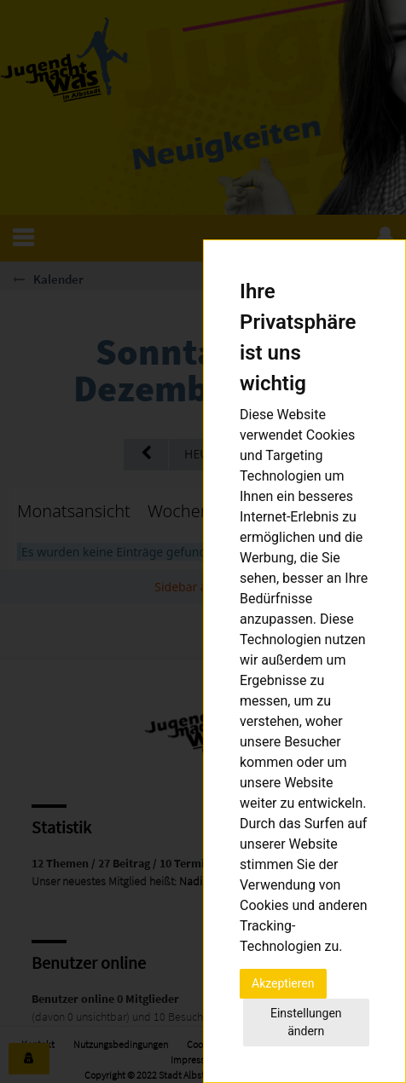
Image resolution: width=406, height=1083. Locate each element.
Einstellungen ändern (306, 1022)
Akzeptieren (283, 983)
